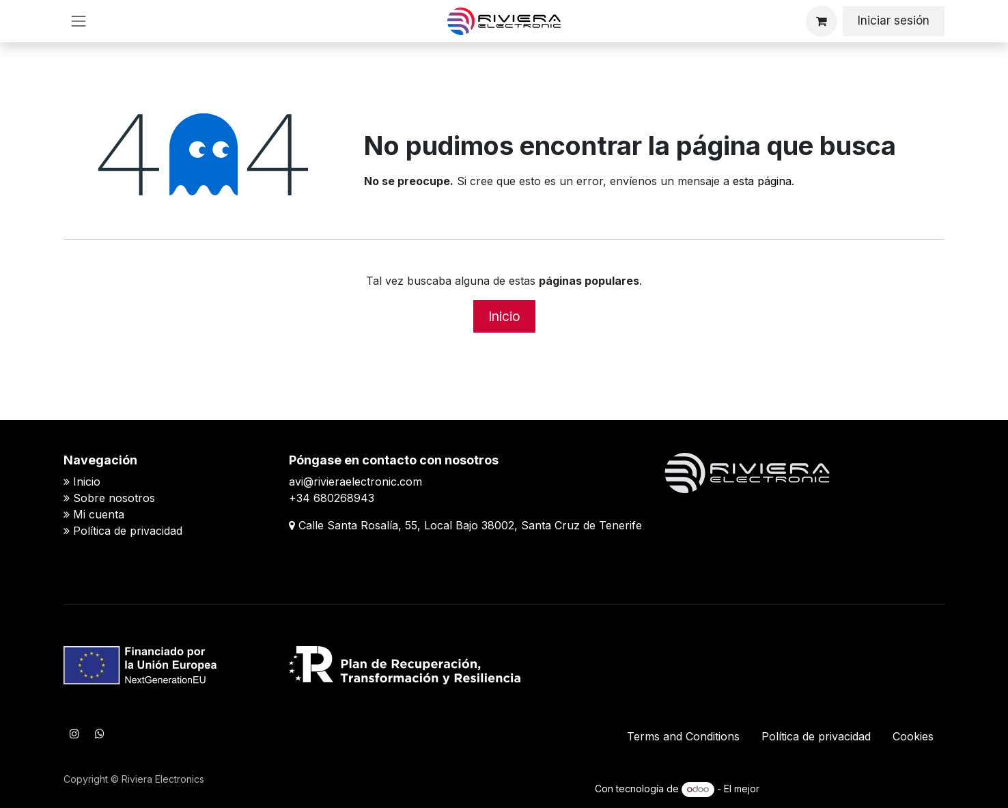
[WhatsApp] (100, 733)
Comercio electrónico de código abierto (853, 788)
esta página (762, 181)
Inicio (504, 316)
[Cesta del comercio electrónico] (821, 21)
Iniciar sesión (893, 20)
